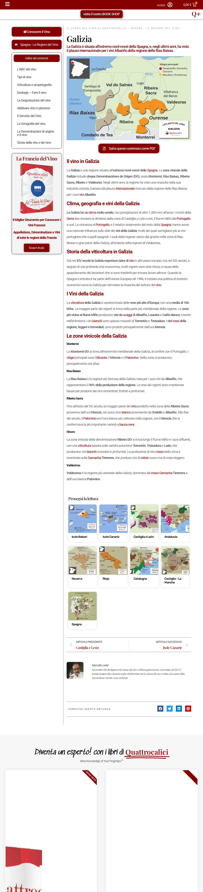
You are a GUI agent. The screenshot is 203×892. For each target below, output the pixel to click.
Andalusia (170, 537)
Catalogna (140, 579)
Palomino (131, 358)
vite (131, 261)
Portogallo (183, 219)
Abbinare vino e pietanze (34, 108)
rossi (176, 321)
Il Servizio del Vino (30, 116)
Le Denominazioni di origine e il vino (35, 133)
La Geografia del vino (32, 124)
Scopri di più (36, 247)
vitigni (71, 358)
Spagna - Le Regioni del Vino (39, 45)
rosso (160, 452)
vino (158, 285)
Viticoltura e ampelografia (35, 85)
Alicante (101, 358)
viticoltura (77, 303)
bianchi (97, 321)
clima (92, 212)
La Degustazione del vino (34, 100)
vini (81, 195)
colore (144, 458)
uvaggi (127, 315)
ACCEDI (161, 5)
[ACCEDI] (169, 4)
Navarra (77, 579)
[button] (160, 709)
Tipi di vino (25, 77)
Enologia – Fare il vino (32, 93)
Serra (70, 219)
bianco (126, 412)
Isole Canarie (111, 537)
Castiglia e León (144, 537)
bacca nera (126, 424)
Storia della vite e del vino (35, 143)
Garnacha (94, 458)
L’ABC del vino (26, 69)
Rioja (106, 579)
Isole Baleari (79, 537)
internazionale (125, 188)
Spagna (152, 170)
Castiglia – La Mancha (172, 580)
